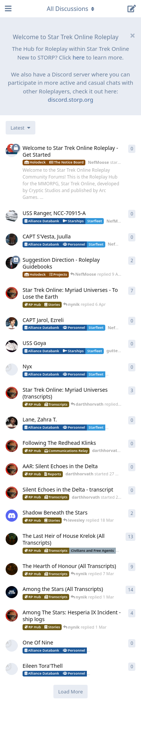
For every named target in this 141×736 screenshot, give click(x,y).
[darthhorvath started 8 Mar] (12, 293)
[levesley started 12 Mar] (12, 516)
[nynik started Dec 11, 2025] (12, 539)
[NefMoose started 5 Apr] (12, 323)
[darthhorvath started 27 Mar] (12, 469)
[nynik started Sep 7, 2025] (12, 592)
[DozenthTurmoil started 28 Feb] (12, 646)
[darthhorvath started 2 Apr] (12, 446)
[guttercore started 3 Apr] (12, 423)
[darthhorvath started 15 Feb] (12, 615)
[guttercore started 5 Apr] (12, 346)
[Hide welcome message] (132, 35)
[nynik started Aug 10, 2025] (12, 569)
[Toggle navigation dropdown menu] (70, 8)
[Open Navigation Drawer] (7, 8)
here (79, 57)
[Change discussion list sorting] (20, 127)
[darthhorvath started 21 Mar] (12, 493)
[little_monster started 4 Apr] (12, 369)
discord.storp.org (70, 99)
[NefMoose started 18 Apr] (12, 216)
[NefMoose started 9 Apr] (12, 263)
